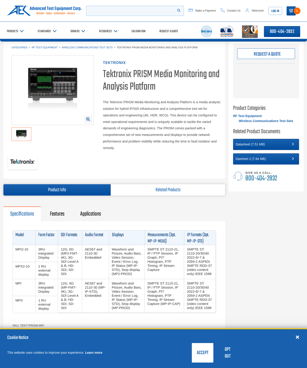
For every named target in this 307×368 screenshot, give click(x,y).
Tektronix (114, 63)
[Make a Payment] (202, 11)
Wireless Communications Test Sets (87, 47)
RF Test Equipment (45, 47)
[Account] (254, 11)
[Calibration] (139, 31)
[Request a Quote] (169, 31)
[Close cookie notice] (297, 337)
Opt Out (228, 353)
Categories (19, 47)
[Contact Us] (230, 11)
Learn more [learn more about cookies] (93, 352)
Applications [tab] (90, 213)
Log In (275, 11)
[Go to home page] (44, 11)
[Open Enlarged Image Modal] (88, 119)
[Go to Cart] (291, 10)
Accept (202, 353)
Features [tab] (57, 213)
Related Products (168, 190)
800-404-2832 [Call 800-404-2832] (282, 31)
